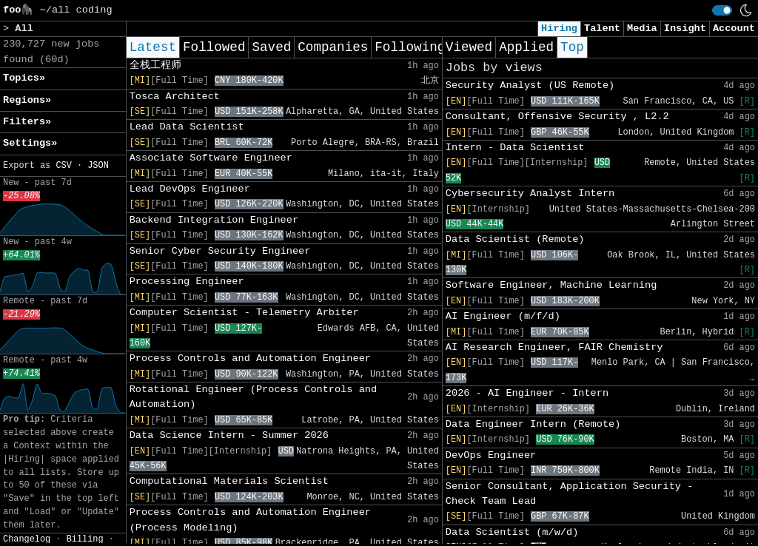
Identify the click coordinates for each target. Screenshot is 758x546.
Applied (526, 47)
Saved (271, 47)
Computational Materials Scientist (229, 481)
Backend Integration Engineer (214, 220)
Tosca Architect (175, 96)
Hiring (559, 28)
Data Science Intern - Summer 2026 (229, 435)
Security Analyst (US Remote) (530, 85)
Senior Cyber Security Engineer (220, 251)
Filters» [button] (27, 121)
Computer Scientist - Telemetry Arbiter (244, 312)
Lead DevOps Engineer (190, 189)
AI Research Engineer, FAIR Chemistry (554, 347)
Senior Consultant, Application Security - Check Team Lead (569, 494)
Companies (333, 47)
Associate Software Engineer (211, 158)
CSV (63, 166)
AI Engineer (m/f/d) (503, 316)
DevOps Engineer (491, 455)
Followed (214, 47)
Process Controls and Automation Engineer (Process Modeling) (250, 520)
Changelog (26, 539)
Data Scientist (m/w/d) (512, 532)
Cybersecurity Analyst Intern (530, 193)
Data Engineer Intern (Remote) (533, 424)
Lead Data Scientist (187, 126)
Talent (602, 28)
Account (734, 28)
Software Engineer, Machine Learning (551, 285)
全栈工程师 (155, 65)
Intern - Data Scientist (515, 147)
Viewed (469, 47)
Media (642, 28)
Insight (685, 28)
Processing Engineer (187, 281)
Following (410, 47)
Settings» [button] (30, 143)
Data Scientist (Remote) (515, 239)
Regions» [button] (27, 100)
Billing (85, 539)
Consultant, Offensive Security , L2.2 (557, 116)
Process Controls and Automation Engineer (250, 358)
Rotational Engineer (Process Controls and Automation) (253, 397)
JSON (98, 166)
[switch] (722, 10)
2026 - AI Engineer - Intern (527, 393)
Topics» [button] (24, 78)
